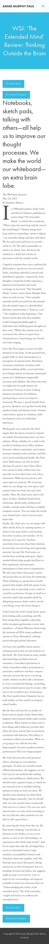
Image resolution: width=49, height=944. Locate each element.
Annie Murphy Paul (18, 6)
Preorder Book (13, 84)
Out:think (24, 938)
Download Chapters (16, 95)
